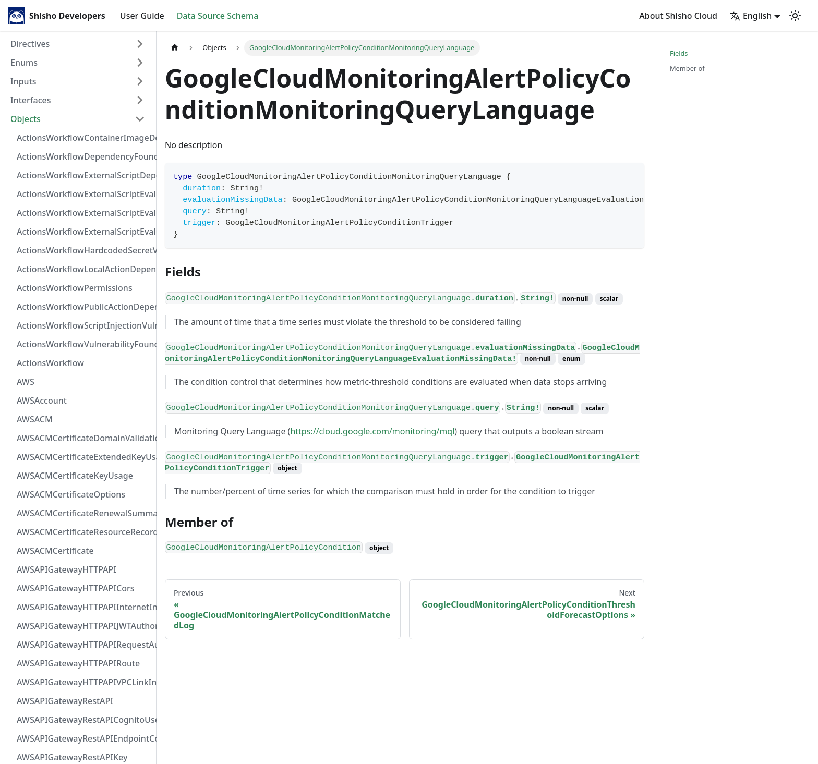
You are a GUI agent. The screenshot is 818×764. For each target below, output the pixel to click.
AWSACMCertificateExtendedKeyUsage (84, 457)
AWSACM (35, 419)
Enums (24, 62)
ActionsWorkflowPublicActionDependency (84, 306)
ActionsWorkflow (50, 363)
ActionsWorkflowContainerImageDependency (84, 137)
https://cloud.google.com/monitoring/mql (372, 431)
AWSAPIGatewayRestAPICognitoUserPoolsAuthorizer (84, 719)
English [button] (751, 15)
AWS (25, 381)
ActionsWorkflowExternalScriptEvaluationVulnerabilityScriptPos (84, 213)
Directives (30, 44)
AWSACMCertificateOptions (71, 494)
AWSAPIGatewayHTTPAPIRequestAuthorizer (84, 644)
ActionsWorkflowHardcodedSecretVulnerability (84, 250)
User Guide (142, 15)
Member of (687, 68)
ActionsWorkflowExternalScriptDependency (84, 175)
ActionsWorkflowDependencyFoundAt (84, 156)
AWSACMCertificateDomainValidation (84, 438)
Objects (25, 119)
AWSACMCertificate (55, 550)
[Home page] (175, 48)
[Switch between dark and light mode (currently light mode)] (795, 15)
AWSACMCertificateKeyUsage (75, 475)
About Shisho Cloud (678, 15)
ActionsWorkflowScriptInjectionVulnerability (84, 325)
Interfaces (30, 100)
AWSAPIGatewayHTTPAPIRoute (78, 663)
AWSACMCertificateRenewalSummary (84, 513)
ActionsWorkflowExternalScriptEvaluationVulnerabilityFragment (84, 194)
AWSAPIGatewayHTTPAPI (66, 569)
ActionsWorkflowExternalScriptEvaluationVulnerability (84, 231)
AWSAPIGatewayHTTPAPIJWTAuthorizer (84, 626)
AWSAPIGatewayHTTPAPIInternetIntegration (84, 607)
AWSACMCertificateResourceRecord (84, 532)
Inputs (23, 81)
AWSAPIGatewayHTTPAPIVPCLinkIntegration (84, 682)
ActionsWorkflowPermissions (75, 288)
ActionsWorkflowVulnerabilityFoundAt (84, 344)
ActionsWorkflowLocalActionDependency (84, 269)
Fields (679, 53)
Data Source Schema (218, 15)
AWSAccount (42, 400)
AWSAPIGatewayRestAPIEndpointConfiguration (84, 738)
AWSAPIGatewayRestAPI (65, 701)
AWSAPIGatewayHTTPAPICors (76, 588)
